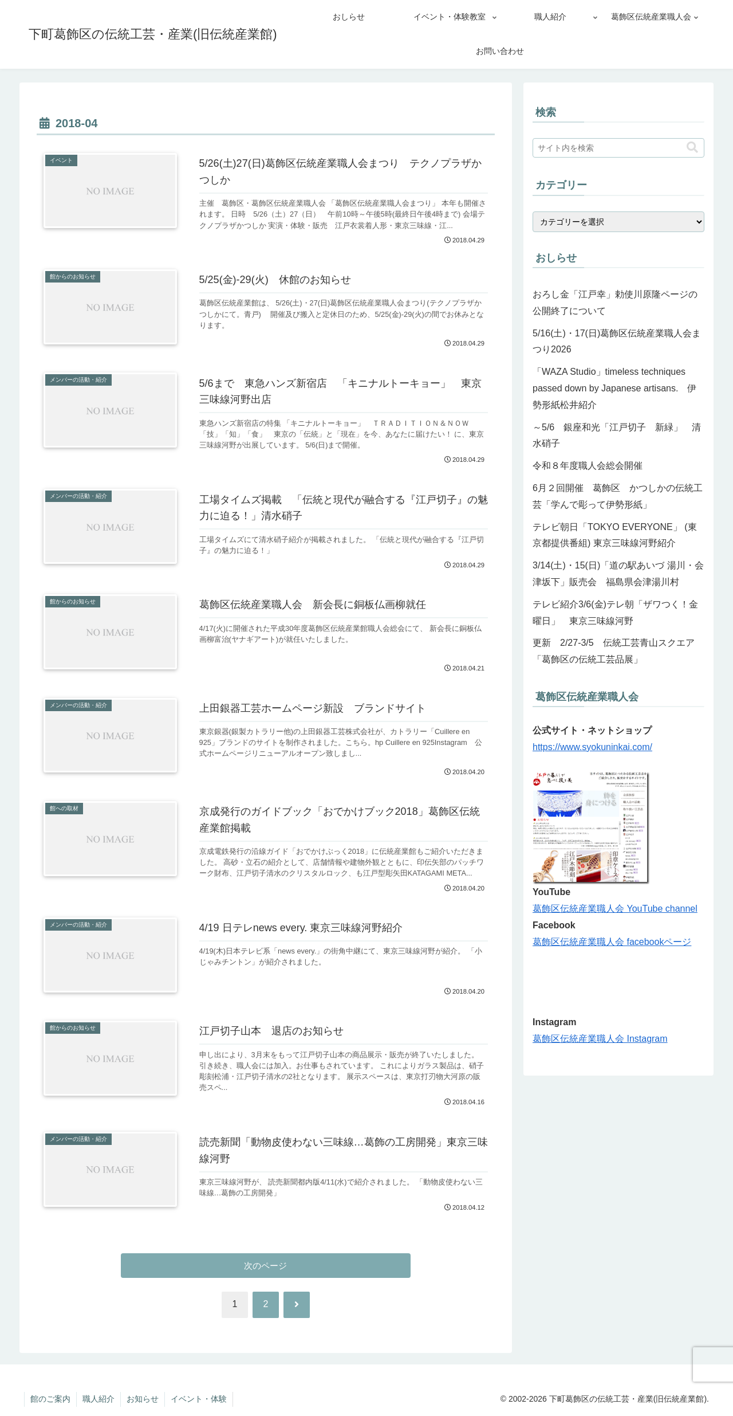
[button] (692, 147)
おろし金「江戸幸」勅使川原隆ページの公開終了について (615, 302)
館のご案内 (50, 1398)
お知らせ (143, 1398)
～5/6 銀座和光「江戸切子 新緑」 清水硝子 (617, 435)
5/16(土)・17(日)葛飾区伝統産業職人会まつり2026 (617, 341)
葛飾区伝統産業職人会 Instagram (600, 1039)
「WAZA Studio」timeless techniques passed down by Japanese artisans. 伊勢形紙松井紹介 (614, 388)
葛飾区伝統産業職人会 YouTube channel (615, 908)
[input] (618, 148)
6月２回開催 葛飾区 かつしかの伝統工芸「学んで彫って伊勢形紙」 (618, 496)
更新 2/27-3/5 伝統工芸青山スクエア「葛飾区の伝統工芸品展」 (614, 651)
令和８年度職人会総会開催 (588, 465)
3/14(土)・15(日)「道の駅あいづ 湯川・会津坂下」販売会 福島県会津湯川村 (618, 573)
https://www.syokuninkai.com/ (592, 747)
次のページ (266, 1265)
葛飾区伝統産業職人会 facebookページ (612, 942)
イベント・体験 (199, 1398)
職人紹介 (98, 1398)
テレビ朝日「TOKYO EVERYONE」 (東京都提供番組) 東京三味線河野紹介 (615, 535)
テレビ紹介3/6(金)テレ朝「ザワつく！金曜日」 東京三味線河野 (615, 612)
